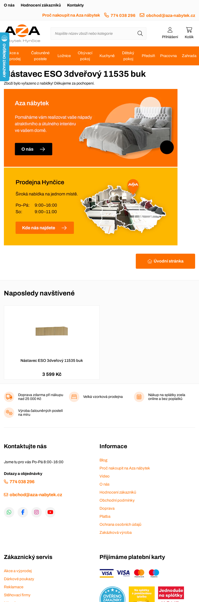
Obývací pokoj (85, 56)
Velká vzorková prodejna (103, 397)
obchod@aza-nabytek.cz (170, 15)
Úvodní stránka (168, 261)
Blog (103, 460)
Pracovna (168, 56)
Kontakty (75, 5)
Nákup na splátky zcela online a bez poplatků (166, 397)
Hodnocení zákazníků (41, 5)
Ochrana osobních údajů (120, 524)
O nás (9, 5)
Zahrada (189, 56)
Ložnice (64, 56)
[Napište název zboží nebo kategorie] (98, 33)
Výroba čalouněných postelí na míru (40, 413)
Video (105, 476)
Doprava (107, 508)
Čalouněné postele (40, 56)
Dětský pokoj (128, 56)
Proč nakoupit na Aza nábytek (71, 15)
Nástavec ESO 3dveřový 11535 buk (51, 360)
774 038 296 (123, 15)
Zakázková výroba (116, 532)
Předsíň (148, 56)
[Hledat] (140, 33)
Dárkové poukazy (19, 579)
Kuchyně (107, 56)
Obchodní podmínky (117, 500)
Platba (105, 516)
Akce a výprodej (12, 56)
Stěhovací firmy (17, 595)
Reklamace (13, 587)
